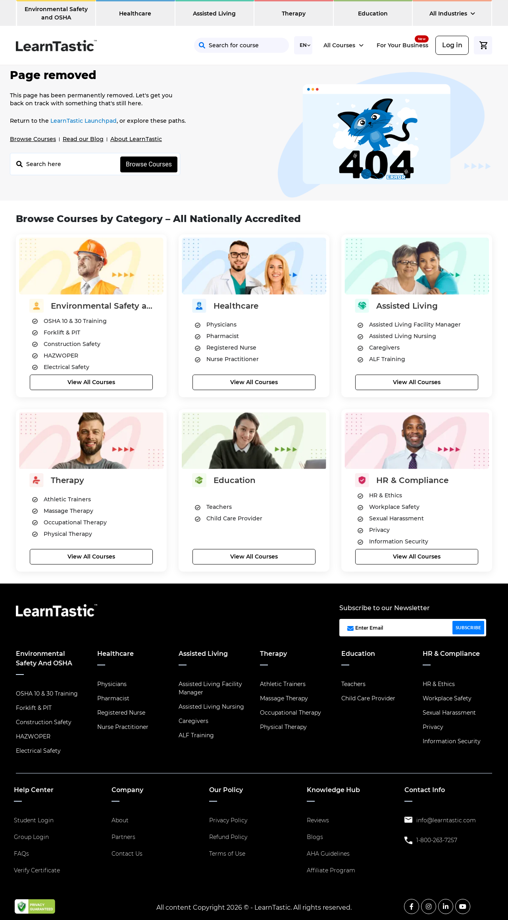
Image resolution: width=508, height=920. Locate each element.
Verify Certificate (37, 870)
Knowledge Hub (333, 790)
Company (127, 790)
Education (373, 13)
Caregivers (193, 721)
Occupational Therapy (290, 712)
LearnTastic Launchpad (83, 120)
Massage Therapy (284, 698)
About (120, 820)
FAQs (21, 853)
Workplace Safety (447, 698)
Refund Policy (228, 837)
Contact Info (424, 790)
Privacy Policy (228, 820)
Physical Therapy (283, 727)
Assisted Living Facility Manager (210, 688)
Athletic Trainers (283, 684)
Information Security (452, 741)
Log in (452, 45)
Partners (123, 837)
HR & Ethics (439, 684)
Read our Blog (83, 139)
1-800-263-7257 (436, 840)
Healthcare (135, 13)
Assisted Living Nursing (211, 706)
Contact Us (127, 853)
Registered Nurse (121, 712)
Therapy (294, 13)
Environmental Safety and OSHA (56, 13)
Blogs (315, 837)
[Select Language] (303, 45)
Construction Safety (43, 722)
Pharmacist (113, 698)
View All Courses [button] (91, 382)
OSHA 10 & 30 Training (47, 693)
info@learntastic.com (446, 820)
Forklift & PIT (34, 707)
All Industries (452, 13)
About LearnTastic (136, 139)
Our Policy (226, 790)
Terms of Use (227, 853)
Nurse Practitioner (122, 727)
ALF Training (196, 735)
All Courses (343, 45)
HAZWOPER (33, 736)
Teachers (353, 684)
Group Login (31, 837)
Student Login (34, 820)
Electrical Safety (38, 750)
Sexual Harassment (449, 712)
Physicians (112, 684)
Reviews (318, 820)
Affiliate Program (331, 870)
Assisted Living (214, 13)
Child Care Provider (368, 698)
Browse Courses (33, 139)
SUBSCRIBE (468, 627)
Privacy (433, 727)
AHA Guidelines (328, 853)
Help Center (34, 790)
